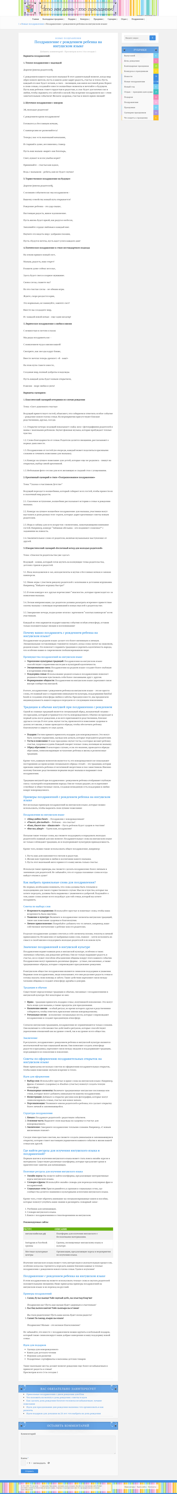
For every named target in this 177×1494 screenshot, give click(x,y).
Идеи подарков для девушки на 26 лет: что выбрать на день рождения (63, 1413)
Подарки (71, 19)
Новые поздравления (32, 23)
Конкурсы (84, 19)
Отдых (124, 19)
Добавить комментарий (51, 51)
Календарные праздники (53, 19)
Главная (35, 19)
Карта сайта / (142, 1487)
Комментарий (28, 1433)
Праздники (98, 19)
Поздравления (137, 19)
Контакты (152, 1487)
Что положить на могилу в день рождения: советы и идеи (56, 1397)
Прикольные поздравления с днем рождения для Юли (55, 1394)
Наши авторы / (130, 1487)
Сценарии (112, 19)
